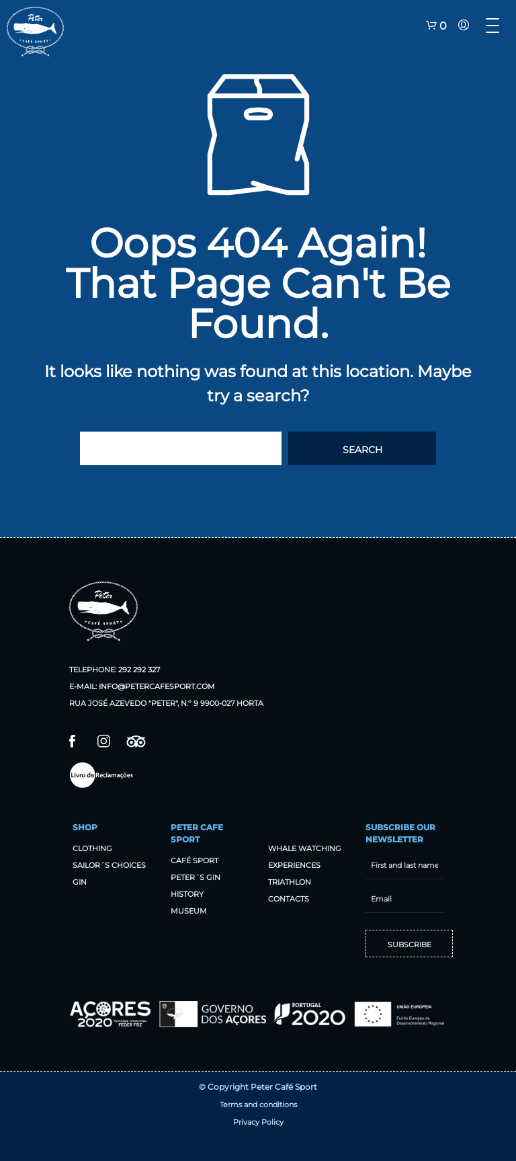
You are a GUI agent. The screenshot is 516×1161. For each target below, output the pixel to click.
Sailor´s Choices (109, 865)
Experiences (294, 865)
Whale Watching (304, 848)
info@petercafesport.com (157, 686)
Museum (189, 911)
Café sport (194, 860)
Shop (85, 827)
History (187, 894)
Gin (80, 882)
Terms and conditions (258, 1104)
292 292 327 (139, 669)
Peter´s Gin (195, 877)
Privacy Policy (258, 1122)
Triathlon (289, 882)
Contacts (288, 899)
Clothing (92, 848)
